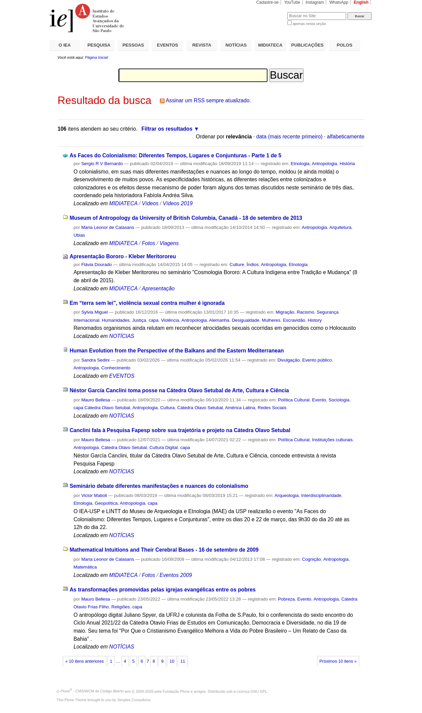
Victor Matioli (94, 495)
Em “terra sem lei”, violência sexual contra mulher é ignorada (147, 303)
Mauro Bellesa (95, 399)
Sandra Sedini (95, 360)
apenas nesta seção (309, 24)
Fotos (148, 243)
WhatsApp (338, 2)
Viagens (169, 243)
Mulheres (271, 320)
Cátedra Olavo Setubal (200, 407)
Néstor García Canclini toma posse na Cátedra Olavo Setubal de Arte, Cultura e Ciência (179, 390)
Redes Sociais (272, 407)
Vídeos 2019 (178, 203)
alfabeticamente (345, 136)
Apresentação (158, 288)
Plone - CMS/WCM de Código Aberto (92, 691)
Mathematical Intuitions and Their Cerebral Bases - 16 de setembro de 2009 (163, 550)
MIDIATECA (270, 45)
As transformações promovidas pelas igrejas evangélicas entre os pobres (162, 589)
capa (154, 320)
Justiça (139, 320)
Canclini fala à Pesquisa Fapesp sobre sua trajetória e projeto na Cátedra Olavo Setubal (179, 430)
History (315, 320)
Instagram (315, 2)
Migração (285, 312)
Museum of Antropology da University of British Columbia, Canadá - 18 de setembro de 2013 (185, 218)
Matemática (85, 567)
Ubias (79, 235)
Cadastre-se (267, 2)
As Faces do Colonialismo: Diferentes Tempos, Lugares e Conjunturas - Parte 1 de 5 (175, 155)
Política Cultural (294, 399)
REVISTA (201, 45)
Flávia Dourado (96, 264)
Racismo (305, 312)
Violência (170, 320)
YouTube (292, 2)
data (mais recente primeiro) (289, 136)
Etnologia (300, 163)
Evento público (317, 360)
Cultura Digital (163, 447)
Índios (253, 264)
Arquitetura (340, 227)
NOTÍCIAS (236, 45)
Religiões (120, 606)
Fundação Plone (176, 691)
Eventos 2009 (176, 575)
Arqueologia (287, 495)
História (347, 163)
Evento (319, 399)
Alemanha (219, 320)
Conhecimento (115, 367)
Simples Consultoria (133, 700)
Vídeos (150, 203)
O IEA (65, 45)
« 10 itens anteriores (84, 661)
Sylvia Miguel (94, 312)
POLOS (344, 45)
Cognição (311, 559)
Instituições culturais (332, 439)
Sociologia (339, 399)
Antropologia (324, 163)
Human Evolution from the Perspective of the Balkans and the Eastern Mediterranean (176, 350)
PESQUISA (98, 45)
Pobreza (286, 599)
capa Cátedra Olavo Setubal (102, 407)
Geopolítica (106, 503)
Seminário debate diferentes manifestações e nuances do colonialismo (158, 486)
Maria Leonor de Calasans (107, 227)
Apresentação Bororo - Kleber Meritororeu (122, 256)
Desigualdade (245, 320)
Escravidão (294, 320)
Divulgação (288, 360)
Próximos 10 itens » (338, 661)
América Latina (240, 407)
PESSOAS (133, 45)
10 (172, 661)
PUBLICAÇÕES (307, 45)
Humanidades (116, 320)
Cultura (167, 407)
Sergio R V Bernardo (102, 163)
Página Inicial (96, 57)
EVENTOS (167, 45)
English (361, 2)
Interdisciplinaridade (321, 495)
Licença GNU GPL (252, 691)
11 (182, 661)
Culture (237, 264)
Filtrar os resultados (166, 129)
